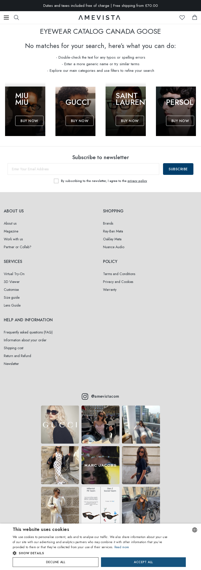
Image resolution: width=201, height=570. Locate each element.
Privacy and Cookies (118, 281)
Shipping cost (13, 347)
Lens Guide (12, 305)
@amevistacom (100, 396)
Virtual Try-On (14, 273)
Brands (108, 223)
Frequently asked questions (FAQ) (28, 332)
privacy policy (137, 181)
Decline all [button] (55, 562)
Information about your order (25, 340)
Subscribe (178, 169)
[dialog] (100, 547)
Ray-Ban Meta (113, 231)
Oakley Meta (112, 239)
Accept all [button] (143, 562)
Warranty (109, 289)
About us (10, 223)
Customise (11, 289)
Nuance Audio (113, 246)
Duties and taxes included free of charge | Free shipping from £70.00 (100, 6)
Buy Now (29, 120)
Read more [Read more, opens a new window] (121, 547)
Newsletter (11, 363)
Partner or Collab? (17, 246)
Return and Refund (17, 355)
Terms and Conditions (119, 273)
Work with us (13, 239)
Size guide (11, 297)
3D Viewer (12, 281)
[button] (91, 553)
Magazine (11, 231)
